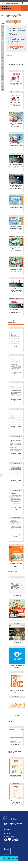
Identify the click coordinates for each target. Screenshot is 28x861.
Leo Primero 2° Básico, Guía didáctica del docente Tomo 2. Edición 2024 (16, 145)
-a (1, 477)
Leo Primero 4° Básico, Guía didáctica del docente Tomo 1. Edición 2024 (16, 249)
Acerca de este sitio (8, 834)
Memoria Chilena (17, 642)
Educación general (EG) (9, 14)
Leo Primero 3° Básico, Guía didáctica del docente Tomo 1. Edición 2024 (16, 207)
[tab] (21, 2)
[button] (21, 2)
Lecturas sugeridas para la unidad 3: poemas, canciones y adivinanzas (16, 802)
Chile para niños (17, 595)
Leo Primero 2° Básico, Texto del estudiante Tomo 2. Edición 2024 (16, 104)
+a (1, 474)
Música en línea (17, 619)
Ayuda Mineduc (7, 829)
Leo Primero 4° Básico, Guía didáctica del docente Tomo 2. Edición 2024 (16, 269)
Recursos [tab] (9, 55)
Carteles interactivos (16, 744)
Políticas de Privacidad (9, 836)
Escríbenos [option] (15, 858)
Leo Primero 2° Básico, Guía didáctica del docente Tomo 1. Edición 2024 (16, 125)
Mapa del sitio (7, 833)
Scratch (17, 715)
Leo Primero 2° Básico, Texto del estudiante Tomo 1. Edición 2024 (16, 83)
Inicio (2, 14)
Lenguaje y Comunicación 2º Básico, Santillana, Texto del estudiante (16, 166)
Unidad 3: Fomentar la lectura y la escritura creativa (16, 48)
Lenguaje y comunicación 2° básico (6, 8)
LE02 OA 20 (14, 16)
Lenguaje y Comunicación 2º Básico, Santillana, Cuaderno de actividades (16, 187)
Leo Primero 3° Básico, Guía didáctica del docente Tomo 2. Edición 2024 (16, 228)
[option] (4, 858)
